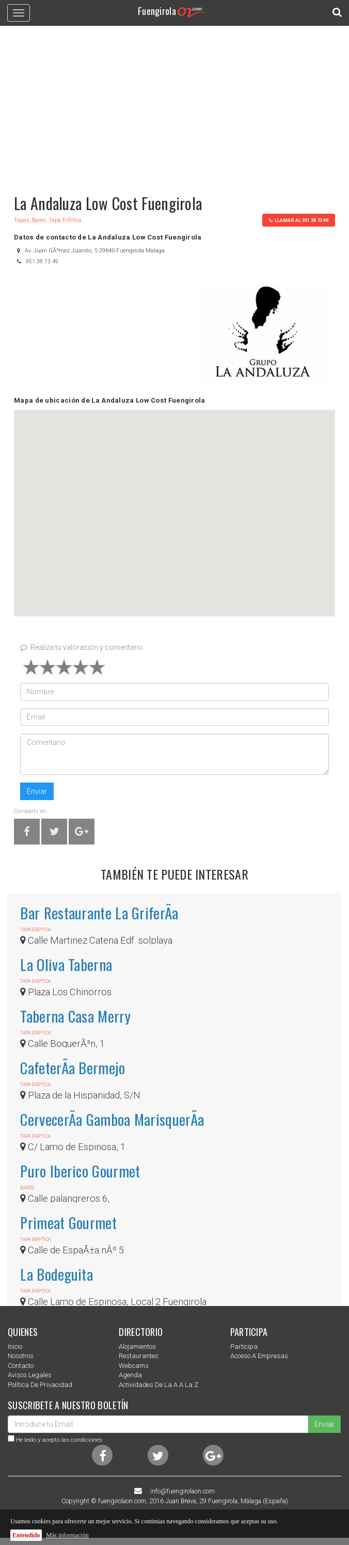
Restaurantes (138, 1356)
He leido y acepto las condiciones (59, 1439)
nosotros (21, 1356)
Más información (67, 1535)
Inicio (15, 1346)
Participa (244, 1346)
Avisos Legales (30, 1375)
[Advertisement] (174, 105)
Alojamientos (137, 1346)
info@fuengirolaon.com (182, 1491)
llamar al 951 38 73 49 (298, 220)
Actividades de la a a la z (158, 1385)
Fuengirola (174, 11)
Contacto (21, 1365)
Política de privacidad (40, 1385)
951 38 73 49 (42, 261)
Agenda (130, 1375)
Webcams (134, 1365)
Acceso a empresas (259, 1356)
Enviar (37, 791)
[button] (174, 503)
